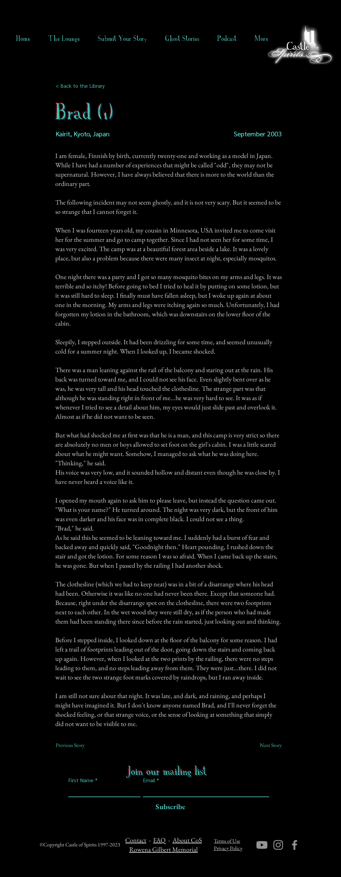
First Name (81, 780)
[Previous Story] (78, 745)
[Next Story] (265, 745)
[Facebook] (294, 844)
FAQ (159, 840)
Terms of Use (227, 840)
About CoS (187, 840)
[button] (182, 38)
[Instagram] (278, 844)
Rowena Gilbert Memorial (163, 849)
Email (149, 780)
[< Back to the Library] (82, 85)
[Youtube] (261, 844)
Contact (135, 840)
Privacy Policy (228, 848)
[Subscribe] (168, 807)
